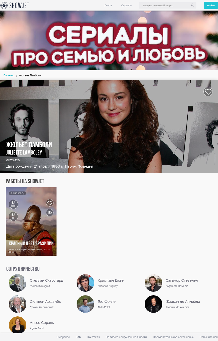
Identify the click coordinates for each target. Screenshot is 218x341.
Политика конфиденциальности (126, 337)
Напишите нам (209, 337)
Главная (9, 75)
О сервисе (63, 337)
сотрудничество (22, 269)
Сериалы (126, 5)
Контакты (93, 337)
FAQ (78, 337)
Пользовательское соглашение (173, 337)
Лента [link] (108, 5)
